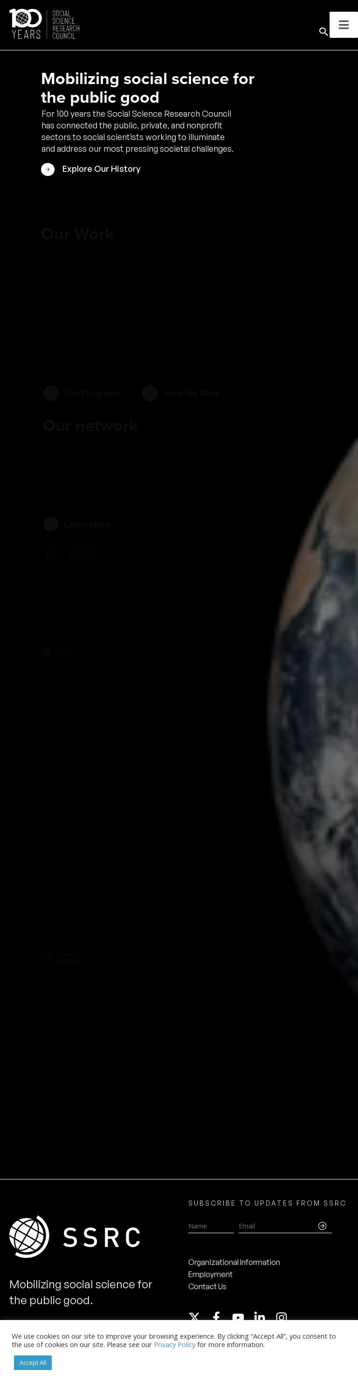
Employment (210, 1274)
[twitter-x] (198, 1318)
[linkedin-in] (264, 1318)
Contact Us (207, 1286)
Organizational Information (234, 1262)
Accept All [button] (33, 1362)
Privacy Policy (174, 1344)
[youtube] (242, 1318)
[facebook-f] (220, 1318)
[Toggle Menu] (344, 25)
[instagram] (283, 1318)
